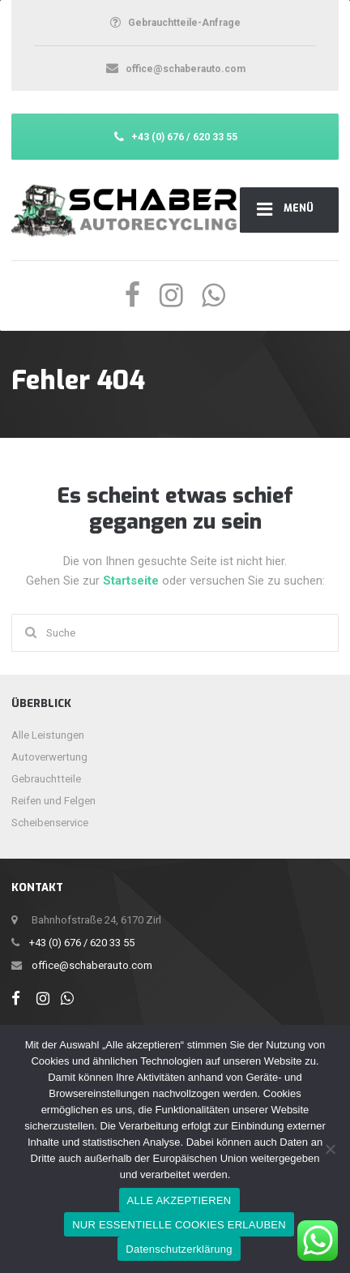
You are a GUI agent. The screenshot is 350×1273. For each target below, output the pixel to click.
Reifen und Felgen (53, 801)
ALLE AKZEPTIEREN (179, 1200)
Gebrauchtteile (46, 779)
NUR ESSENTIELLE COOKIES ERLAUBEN (179, 1225)
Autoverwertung (49, 757)
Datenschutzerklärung (179, 1249)
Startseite (132, 580)
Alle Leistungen (47, 735)
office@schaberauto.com (92, 965)
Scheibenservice (49, 823)
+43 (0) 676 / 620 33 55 (81, 943)
